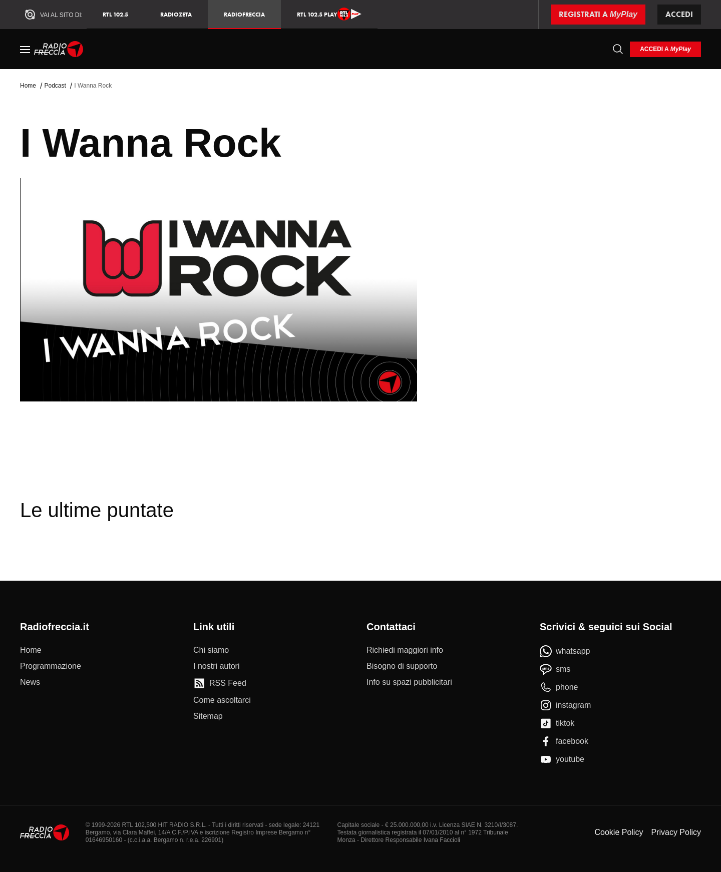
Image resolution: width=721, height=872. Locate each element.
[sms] (555, 669)
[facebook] (564, 741)
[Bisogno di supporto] (402, 666)
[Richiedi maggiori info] (405, 650)
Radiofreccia (244, 14)
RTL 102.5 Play (329, 14)
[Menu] (25, 49)
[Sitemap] (208, 716)
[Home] (59, 49)
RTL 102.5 (115, 14)
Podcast (55, 85)
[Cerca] (618, 49)
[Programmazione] (50, 666)
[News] (30, 682)
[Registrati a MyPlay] (598, 15)
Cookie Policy (618, 832)
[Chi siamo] (211, 650)
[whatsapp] (565, 651)
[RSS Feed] (219, 683)
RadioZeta (176, 14)
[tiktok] (557, 723)
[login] (665, 49)
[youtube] (562, 759)
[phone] (559, 687)
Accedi (679, 14)
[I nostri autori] (216, 666)
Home (28, 85)
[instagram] (565, 705)
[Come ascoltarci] (222, 700)
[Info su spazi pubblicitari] (409, 682)
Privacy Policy (676, 832)
